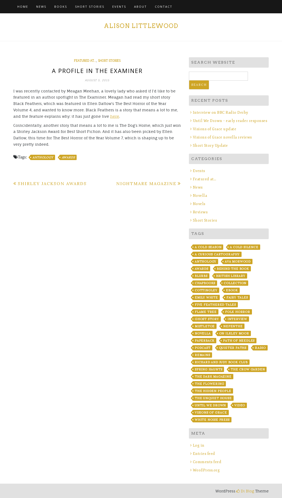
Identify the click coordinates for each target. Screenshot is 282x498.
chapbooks (205, 283)
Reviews (200, 212)
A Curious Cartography (217, 254)
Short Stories (89, 7)
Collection (235, 283)
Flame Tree (206, 312)
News (41, 7)
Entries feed (204, 453)
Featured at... (85, 61)
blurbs (201, 276)
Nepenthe (232, 326)
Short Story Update (210, 145)
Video (239, 405)
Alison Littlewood (141, 25)
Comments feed (207, 462)
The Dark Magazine (213, 376)
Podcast (202, 348)
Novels (199, 204)
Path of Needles (239, 340)
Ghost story (207, 319)
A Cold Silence (244, 247)
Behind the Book (233, 269)
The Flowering (209, 384)
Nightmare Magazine (146, 183)
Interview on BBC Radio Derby (220, 112)
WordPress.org (206, 470)
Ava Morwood (238, 261)
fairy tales (237, 297)
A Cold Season (208, 247)
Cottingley (206, 290)
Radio (260, 348)
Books (60, 7)
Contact (163, 7)
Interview (237, 319)
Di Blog (245, 491)
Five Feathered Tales (215, 305)
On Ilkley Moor (234, 333)
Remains (202, 355)
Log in (199, 445)
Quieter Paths (232, 348)
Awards (68, 157)
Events (119, 7)
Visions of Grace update (215, 129)
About (140, 7)
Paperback (204, 340)
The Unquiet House (213, 398)
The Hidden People (213, 391)
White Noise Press (212, 420)
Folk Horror (237, 312)
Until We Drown (210, 405)
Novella (200, 195)
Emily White (206, 297)
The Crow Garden (248, 369)
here (114, 116)
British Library (230, 276)
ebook (232, 290)
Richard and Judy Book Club (221, 362)
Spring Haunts (208, 369)
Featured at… (204, 179)
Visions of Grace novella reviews (222, 137)
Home (22, 7)
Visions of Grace (211, 412)
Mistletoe (205, 326)
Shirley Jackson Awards (52, 183)
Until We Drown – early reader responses (230, 121)
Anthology (42, 157)
